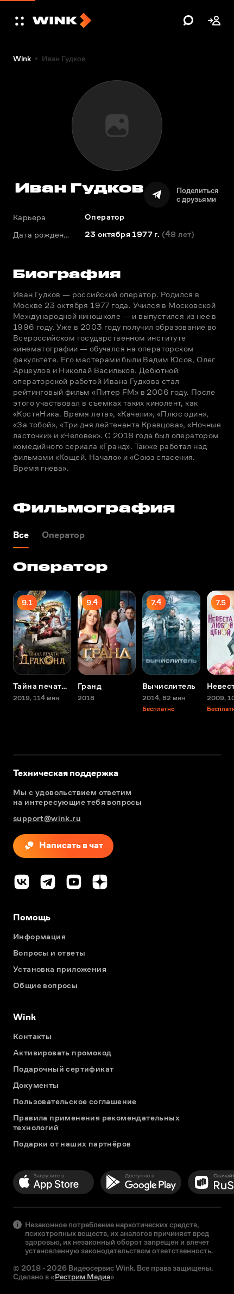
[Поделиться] (181, 195)
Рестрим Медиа (82, 1276)
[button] (20, 20)
